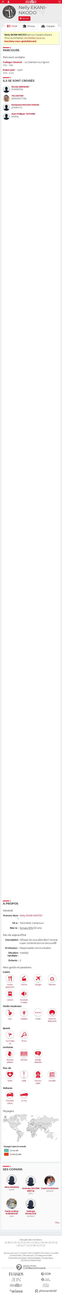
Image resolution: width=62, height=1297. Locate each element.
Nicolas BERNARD (20, 87)
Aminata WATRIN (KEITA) (30, 1189)
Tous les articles (15, 1256)
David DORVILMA (49, 1188)
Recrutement (28, 1256)
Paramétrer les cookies (17, 1258)
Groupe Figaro (47, 1258)
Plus (57, 1222)
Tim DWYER (17, 96)
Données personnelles (43, 1256)
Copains (50, 26)
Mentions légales (34, 1258)
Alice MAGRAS (12, 1187)
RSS (29, 1253)
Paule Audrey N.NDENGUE (11, 1212)
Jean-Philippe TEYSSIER (23, 114)
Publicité (36, 1253)
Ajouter (25, 18)
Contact (24, 1253)
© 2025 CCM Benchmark (31, 1260)
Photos (31, 26)
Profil (14, 26)
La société (54, 1253)
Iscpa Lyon (9, 70)
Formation (45, 1253)
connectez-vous (32, 38)
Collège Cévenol (12, 62)
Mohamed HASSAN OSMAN (25, 105)
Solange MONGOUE (30, 1212)
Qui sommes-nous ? (11, 1253)
